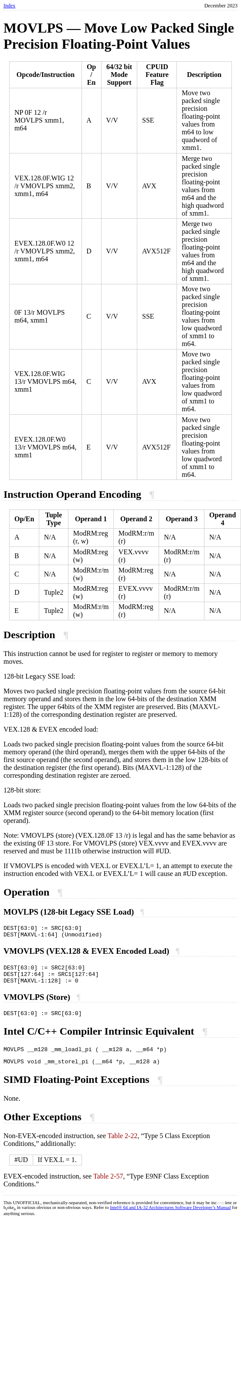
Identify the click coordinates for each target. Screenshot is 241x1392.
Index (9, 6)
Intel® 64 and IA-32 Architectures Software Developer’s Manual (170, 1218)
